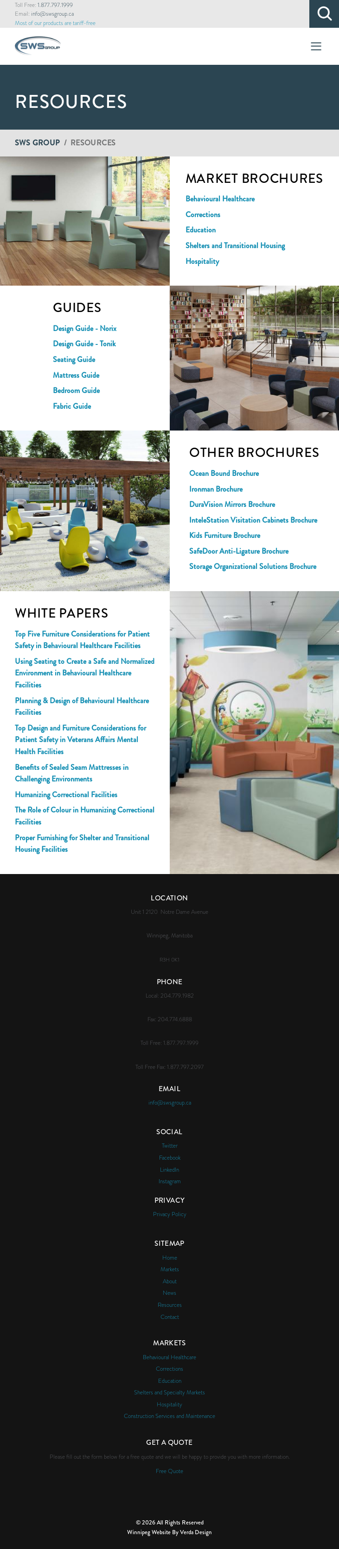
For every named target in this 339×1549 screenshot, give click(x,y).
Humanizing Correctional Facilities (66, 794)
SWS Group (37, 142)
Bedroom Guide (76, 390)
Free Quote (169, 1471)
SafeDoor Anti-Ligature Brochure (238, 551)
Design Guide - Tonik (84, 343)
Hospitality (202, 261)
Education (200, 230)
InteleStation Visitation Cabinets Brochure (253, 520)
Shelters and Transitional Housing (235, 245)
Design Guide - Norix (84, 328)
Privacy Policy (169, 1214)
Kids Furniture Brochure (224, 535)
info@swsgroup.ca (52, 13)
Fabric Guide (72, 406)
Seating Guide (74, 359)
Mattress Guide (76, 375)
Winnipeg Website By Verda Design (169, 1532)
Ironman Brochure (216, 489)
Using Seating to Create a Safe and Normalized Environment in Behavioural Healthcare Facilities (84, 673)
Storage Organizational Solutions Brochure (252, 566)
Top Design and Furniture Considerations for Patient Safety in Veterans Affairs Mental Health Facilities (80, 740)
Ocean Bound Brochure (224, 473)
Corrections (202, 214)
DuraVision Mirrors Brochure (232, 504)
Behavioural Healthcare (220, 199)
